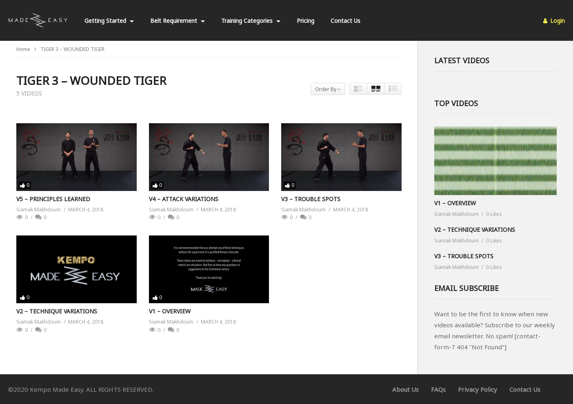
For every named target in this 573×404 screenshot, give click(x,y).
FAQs (438, 389)
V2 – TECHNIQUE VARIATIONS (56, 311)
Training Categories (250, 20)
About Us (405, 389)
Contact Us (345, 20)
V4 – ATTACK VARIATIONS (183, 199)
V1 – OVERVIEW (170, 311)
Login (554, 20)
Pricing (305, 20)
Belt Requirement (177, 20)
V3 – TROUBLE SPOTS (310, 199)
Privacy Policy (477, 389)
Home (23, 49)
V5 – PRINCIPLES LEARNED (53, 199)
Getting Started (109, 20)
